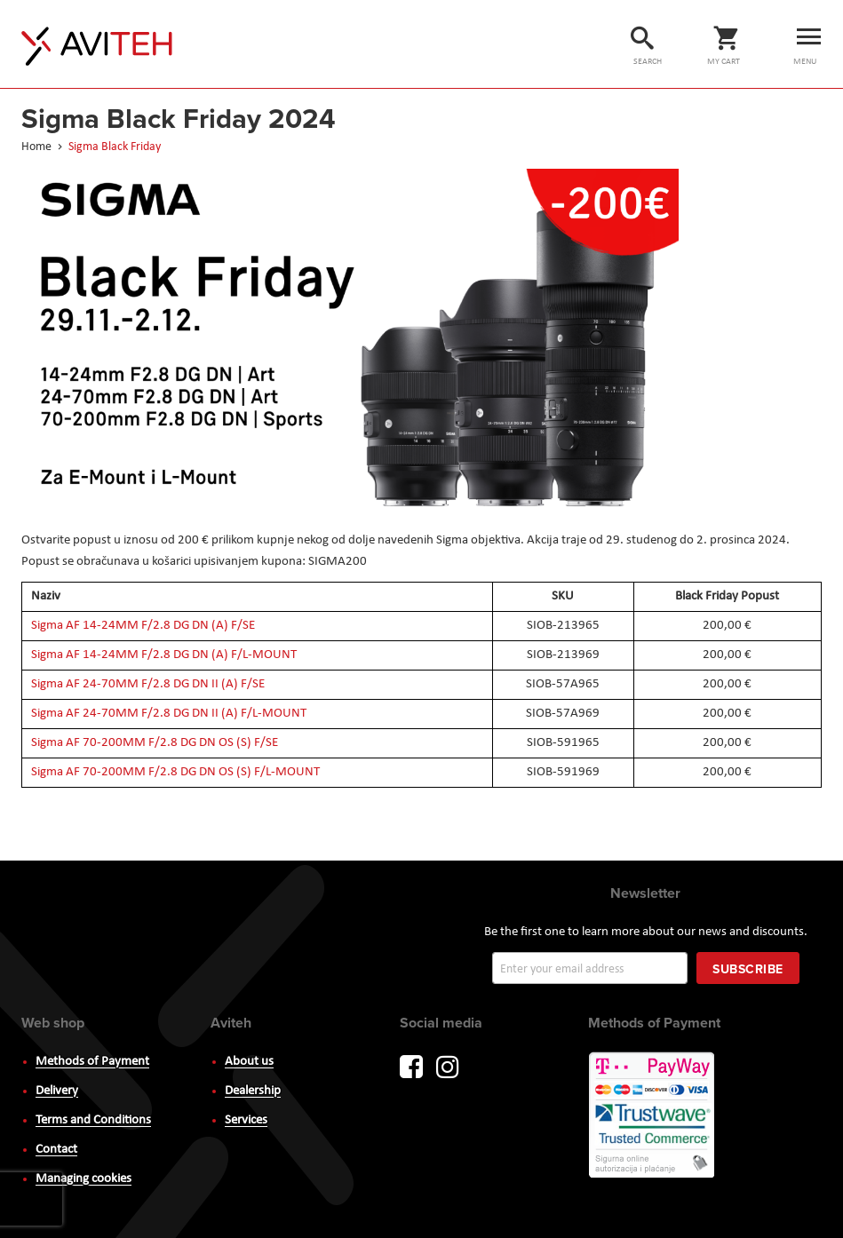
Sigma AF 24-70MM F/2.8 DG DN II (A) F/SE (148, 684)
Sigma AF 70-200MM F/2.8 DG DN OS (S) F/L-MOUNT (175, 772)
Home (37, 147)
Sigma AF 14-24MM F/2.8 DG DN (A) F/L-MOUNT (164, 655)
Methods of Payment (92, 1061)
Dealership (253, 1091)
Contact (56, 1149)
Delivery (57, 1091)
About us (249, 1061)
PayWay (653, 1116)
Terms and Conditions (93, 1120)
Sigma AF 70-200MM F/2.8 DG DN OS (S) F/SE (154, 743)
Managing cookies (83, 1179)
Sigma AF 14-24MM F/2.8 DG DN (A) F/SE (143, 625)
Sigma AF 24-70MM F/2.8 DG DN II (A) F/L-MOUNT (168, 713)
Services (246, 1120)
